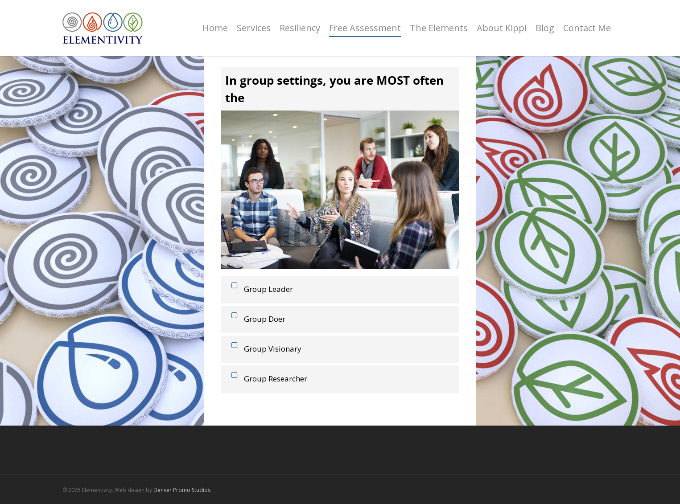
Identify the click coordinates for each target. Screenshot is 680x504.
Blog (545, 28)
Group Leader (260, 289)
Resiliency (300, 28)
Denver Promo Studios (181, 490)
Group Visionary (264, 349)
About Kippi (502, 28)
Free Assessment (365, 28)
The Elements (439, 28)
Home (215, 28)
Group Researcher (267, 378)
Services (254, 28)
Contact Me (587, 28)
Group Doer (256, 319)
